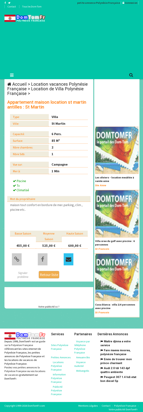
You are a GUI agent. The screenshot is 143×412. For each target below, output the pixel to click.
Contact (11, 6)
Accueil (19, 84)
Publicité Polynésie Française (57, 389)
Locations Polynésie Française (57, 364)
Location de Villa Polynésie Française (45, 91)
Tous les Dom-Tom (32, 6)
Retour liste (49, 274)
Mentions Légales (88, 404)
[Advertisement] (97, 39)
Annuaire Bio (83, 356)
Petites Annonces (61, 356)
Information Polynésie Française (58, 377)
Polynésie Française (125, 404)
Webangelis (82, 369)
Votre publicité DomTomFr (123, 408)
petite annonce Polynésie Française (98, 2)
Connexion (131, 2)
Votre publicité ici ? (48, 306)
